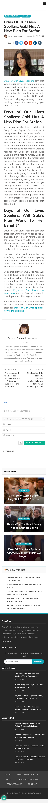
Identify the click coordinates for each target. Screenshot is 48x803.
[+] (35, 419)
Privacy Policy (14, 784)
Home (8, 774)
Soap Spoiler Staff (28, 779)
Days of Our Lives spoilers (19, 80)
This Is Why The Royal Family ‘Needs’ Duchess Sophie (24, 525)
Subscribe (38, 662)
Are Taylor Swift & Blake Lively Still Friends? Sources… (24, 497)
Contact (32, 784)
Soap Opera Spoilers (27, 774)
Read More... (7, 641)
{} (32, 419)
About (9, 779)
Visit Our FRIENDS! (15, 570)
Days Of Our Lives (12, 16)
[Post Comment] (34, 443)
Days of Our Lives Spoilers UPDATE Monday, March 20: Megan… (24, 553)
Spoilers (26, 16)
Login (4, 402)
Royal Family (24, 519)
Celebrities (24, 490)
